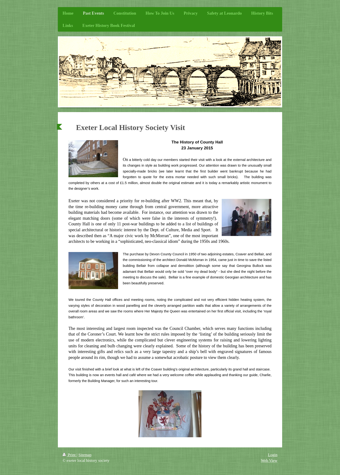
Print (69, 455)
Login (272, 455)
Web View (269, 460)
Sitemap (84, 455)
